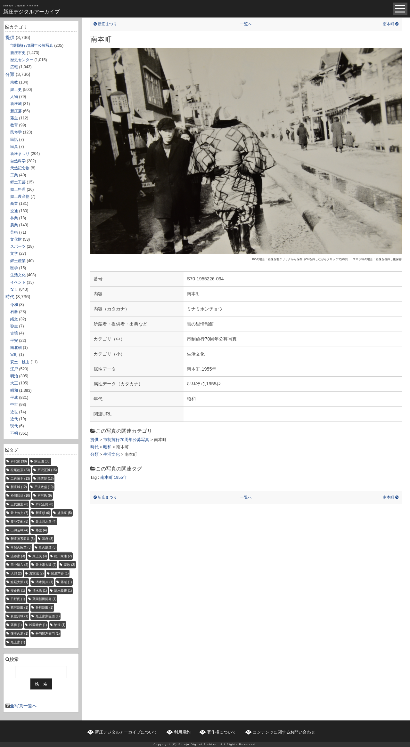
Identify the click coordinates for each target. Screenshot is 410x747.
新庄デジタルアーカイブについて (126, 732)
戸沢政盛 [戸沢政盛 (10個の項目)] (44, 487)
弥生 (14, 326)
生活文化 (18, 275)
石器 (14, 311)
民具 (14, 146)
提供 (9, 37)
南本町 (390, 24)
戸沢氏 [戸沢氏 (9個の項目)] (44, 495)
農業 (14, 225)
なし (14, 289)
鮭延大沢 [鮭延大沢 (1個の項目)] (19, 582)
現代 (14, 426)
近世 (14, 412)
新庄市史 (18, 53)
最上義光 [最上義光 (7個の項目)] (19, 513)
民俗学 (16, 132)
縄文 (14, 319)
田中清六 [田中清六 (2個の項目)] (19, 564)
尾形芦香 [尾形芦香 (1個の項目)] (60, 573)
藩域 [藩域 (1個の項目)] (66, 582)
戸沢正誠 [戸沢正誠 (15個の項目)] (47, 470)
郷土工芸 (18, 182)
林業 (14, 218)
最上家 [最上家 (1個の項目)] (18, 642)
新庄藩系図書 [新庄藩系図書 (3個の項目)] (23, 539)
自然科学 (18, 161)
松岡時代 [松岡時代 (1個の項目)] (38, 625)
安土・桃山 (19, 362)
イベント (18, 282)
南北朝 (16, 347)
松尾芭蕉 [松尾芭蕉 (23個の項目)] (20, 470)
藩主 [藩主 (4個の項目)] (41, 530)
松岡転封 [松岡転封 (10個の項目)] (20, 495)
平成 (14, 397)
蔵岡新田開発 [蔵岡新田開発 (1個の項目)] (44, 599)
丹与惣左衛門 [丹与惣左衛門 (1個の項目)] (48, 633)
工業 (14, 175)
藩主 (14, 118)
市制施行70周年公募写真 (31, 45)
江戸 (14, 369)
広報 (14, 67)
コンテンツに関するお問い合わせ (284, 732)
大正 (14, 383)
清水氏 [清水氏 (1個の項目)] (39, 590)
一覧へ (246, 24)
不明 (14, 433)
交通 (14, 211)
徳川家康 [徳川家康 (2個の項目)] (63, 556)
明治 (14, 376)
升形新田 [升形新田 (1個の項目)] (44, 607)
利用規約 (182, 732)
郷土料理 (18, 189)
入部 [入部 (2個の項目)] (16, 573)
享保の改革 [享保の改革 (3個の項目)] (21, 547)
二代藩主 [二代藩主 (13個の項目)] (20, 478)
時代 (9, 296)
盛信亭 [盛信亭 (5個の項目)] (64, 513)
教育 (14, 125)
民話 (14, 139)
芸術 (14, 232)
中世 (14, 404)
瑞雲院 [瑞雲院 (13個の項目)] (45, 478)
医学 (14, 268)
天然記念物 (19, 168)
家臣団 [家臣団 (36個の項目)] (42, 461)
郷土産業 (18, 261)
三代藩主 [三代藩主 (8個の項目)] (19, 504)
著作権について (221, 732)
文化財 (16, 239)
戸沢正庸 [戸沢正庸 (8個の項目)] (44, 504)
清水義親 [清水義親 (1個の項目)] (63, 590)
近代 (14, 419)
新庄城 (16, 103)
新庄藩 (16, 111)
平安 (14, 340)
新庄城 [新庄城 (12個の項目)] (19, 487)
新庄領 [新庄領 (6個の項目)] (43, 513)
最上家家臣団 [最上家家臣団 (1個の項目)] (48, 616)
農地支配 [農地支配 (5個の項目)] (19, 521)
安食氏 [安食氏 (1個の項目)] (18, 590)
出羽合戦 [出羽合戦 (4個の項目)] (19, 530)
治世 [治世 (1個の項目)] (59, 625)
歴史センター (21, 60)
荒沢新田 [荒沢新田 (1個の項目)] (19, 607)
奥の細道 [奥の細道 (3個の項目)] (47, 547)
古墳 (14, 333)
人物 (14, 96)
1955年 (120, 477)
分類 (9, 74)
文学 (14, 253)
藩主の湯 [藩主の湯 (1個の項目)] (19, 633)
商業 (14, 203)
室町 (14, 354)
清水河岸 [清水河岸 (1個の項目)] (44, 582)
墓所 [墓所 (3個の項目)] (47, 539)
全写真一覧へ (23, 705)
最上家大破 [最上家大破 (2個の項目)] (46, 564)
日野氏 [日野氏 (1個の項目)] (18, 599)
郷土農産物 (19, 196)
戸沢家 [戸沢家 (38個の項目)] (19, 461)
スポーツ (18, 246)
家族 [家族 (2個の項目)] (69, 564)
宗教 (14, 82)
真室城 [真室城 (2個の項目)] (36, 573)
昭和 (14, 390)
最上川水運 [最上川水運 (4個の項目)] (46, 521)
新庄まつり (19, 153)
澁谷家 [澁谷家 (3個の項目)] (18, 556)
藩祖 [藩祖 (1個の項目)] (16, 625)
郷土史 (16, 89)
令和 (14, 304)
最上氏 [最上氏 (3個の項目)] (39, 556)
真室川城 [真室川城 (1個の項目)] (19, 616)
